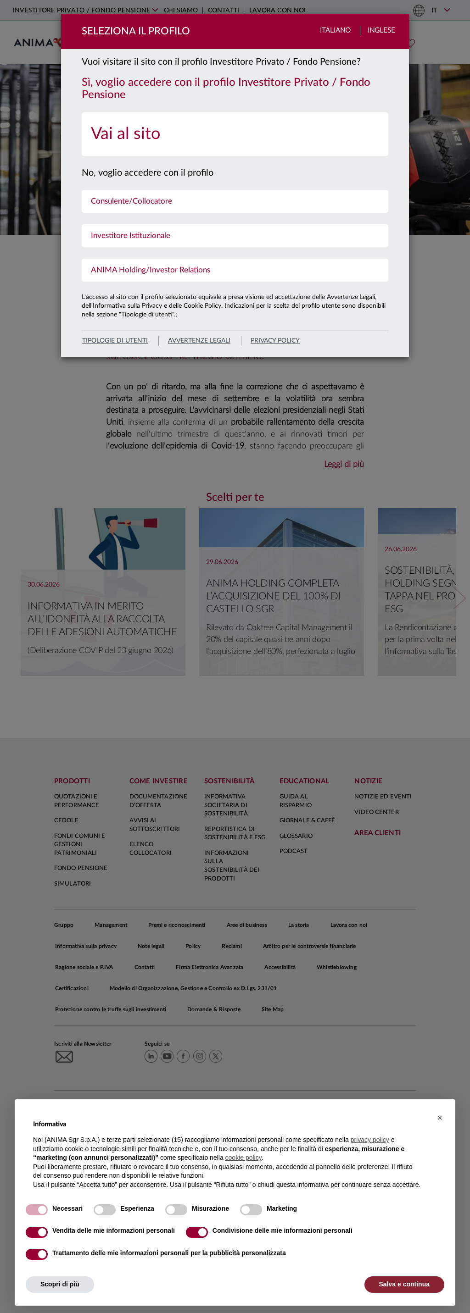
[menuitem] (235, 134)
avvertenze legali (199, 341)
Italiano (335, 30)
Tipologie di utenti (115, 341)
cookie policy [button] (243, 1157)
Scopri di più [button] (59, 1284)
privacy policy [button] (370, 1139)
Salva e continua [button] (404, 1284)
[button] (439, 1117)
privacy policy (275, 341)
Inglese (381, 30)
